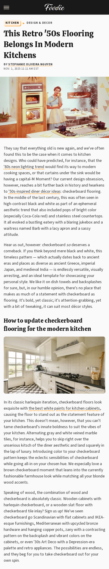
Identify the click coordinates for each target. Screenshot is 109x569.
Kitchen (12, 23)
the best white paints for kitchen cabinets (64, 408)
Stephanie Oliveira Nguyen (30, 64)
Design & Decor (39, 23)
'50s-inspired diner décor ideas (34, 191)
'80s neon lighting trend (24, 167)
